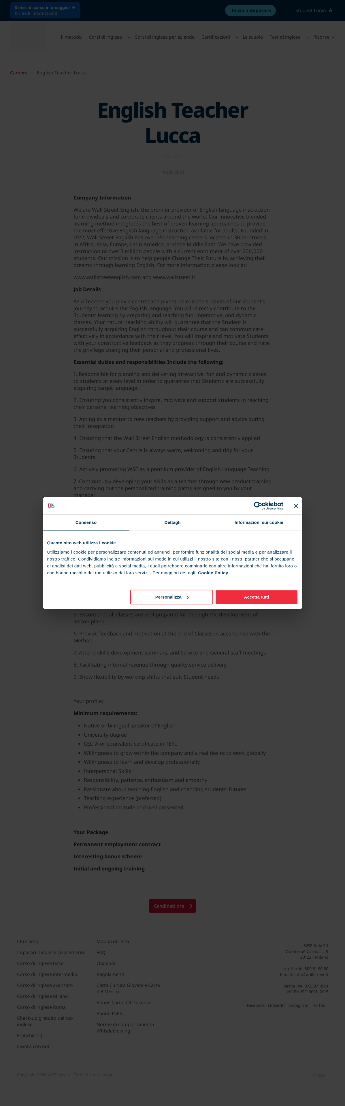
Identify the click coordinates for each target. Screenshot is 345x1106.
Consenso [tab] (86, 522)
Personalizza (171, 597)
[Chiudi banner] (296, 506)
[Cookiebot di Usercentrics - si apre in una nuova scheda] (258, 505)
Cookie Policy (213, 572)
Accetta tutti (256, 597)
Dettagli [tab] (173, 522)
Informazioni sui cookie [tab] (259, 522)
